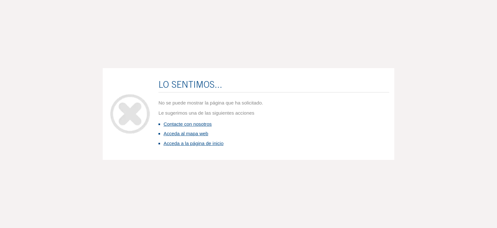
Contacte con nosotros (188, 124)
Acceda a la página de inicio (193, 143)
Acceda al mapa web (186, 133)
